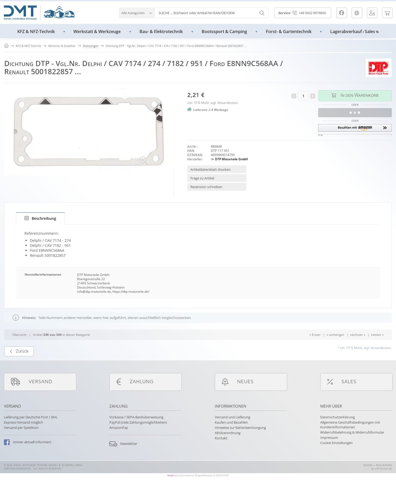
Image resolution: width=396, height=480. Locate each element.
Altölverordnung (227, 432)
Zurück (19, 361)
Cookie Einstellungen (336, 442)
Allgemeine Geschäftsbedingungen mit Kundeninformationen (350, 424)
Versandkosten (227, 103)
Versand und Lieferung (232, 417)
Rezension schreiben (206, 186)
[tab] (40, 218)
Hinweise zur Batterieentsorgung (240, 427)
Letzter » (377, 345)
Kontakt (221, 438)
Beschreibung (40, 218)
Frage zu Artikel (202, 178)
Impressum (329, 437)
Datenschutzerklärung (337, 417)
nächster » (357, 345)
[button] (136, 12)
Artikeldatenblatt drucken (210, 169)
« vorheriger (335, 345)
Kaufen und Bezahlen (231, 422)
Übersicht (19, 345)
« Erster (315, 345)
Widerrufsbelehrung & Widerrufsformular (352, 432)
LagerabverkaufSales (354, 31)
